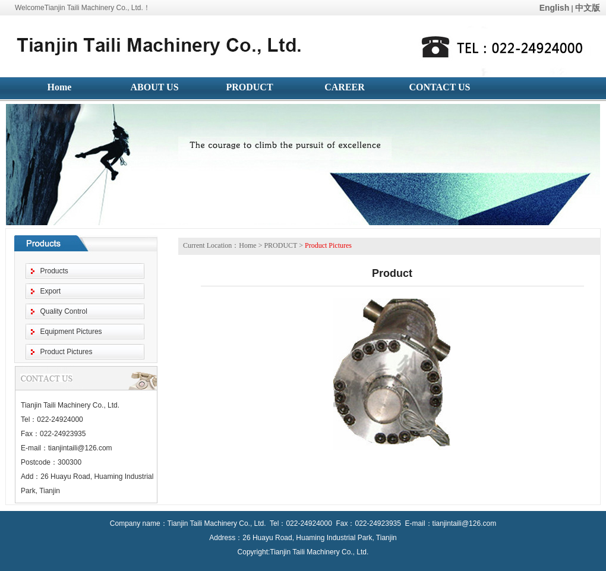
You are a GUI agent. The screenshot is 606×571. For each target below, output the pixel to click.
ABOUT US (154, 87)
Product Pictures (66, 352)
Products (54, 271)
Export (50, 291)
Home (60, 87)
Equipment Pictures (71, 331)
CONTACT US (440, 87)
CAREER (344, 87)
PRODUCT (249, 87)
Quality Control (63, 311)
